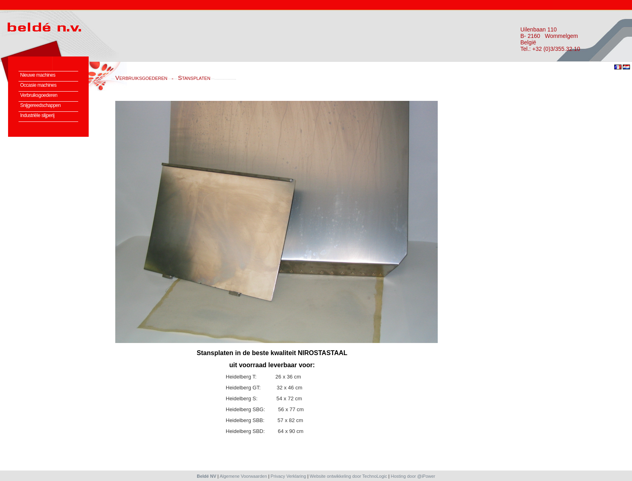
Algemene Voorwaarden (243, 476)
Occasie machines (38, 85)
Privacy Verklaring (288, 476)
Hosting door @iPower (413, 476)
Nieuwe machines (37, 75)
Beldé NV (206, 476)
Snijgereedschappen (40, 105)
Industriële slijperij (37, 115)
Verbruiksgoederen (38, 95)
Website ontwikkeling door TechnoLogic (348, 476)
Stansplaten (194, 77)
